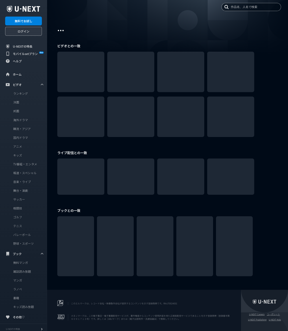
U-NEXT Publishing (257, 319)
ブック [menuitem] (24, 253)
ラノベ (17, 289)
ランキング (20, 93)
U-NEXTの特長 (19, 46)
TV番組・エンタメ (25, 164)
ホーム (13, 74)
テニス (17, 226)
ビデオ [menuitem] (24, 84)
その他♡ (15, 317)
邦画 (16, 111)
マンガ (17, 280)
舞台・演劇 (20, 190)
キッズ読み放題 (23, 307)
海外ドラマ (20, 120)
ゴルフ (17, 217)
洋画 (16, 102)
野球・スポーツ (23, 243)
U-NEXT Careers (257, 314)
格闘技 (17, 208)
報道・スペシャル (25, 173)
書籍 (16, 298)
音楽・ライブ (22, 181)
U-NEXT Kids (275, 319)
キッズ (17, 155)
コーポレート (273, 314)
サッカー (19, 199)
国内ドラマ (20, 137)
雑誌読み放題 (22, 271)
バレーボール (22, 234)
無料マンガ (20, 262)
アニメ (17, 146)
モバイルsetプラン (24, 53)
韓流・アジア (22, 129)
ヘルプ (13, 61)
